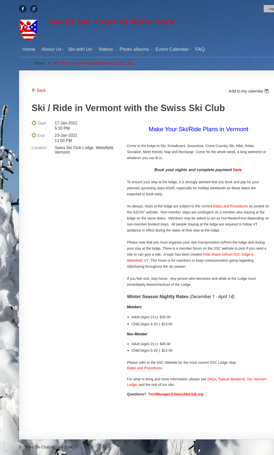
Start (41, 123)
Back (41, 90)
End (40, 135)
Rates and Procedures (230, 206)
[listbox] (249, 91)
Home (39, 63)
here (237, 170)
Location (39, 148)
